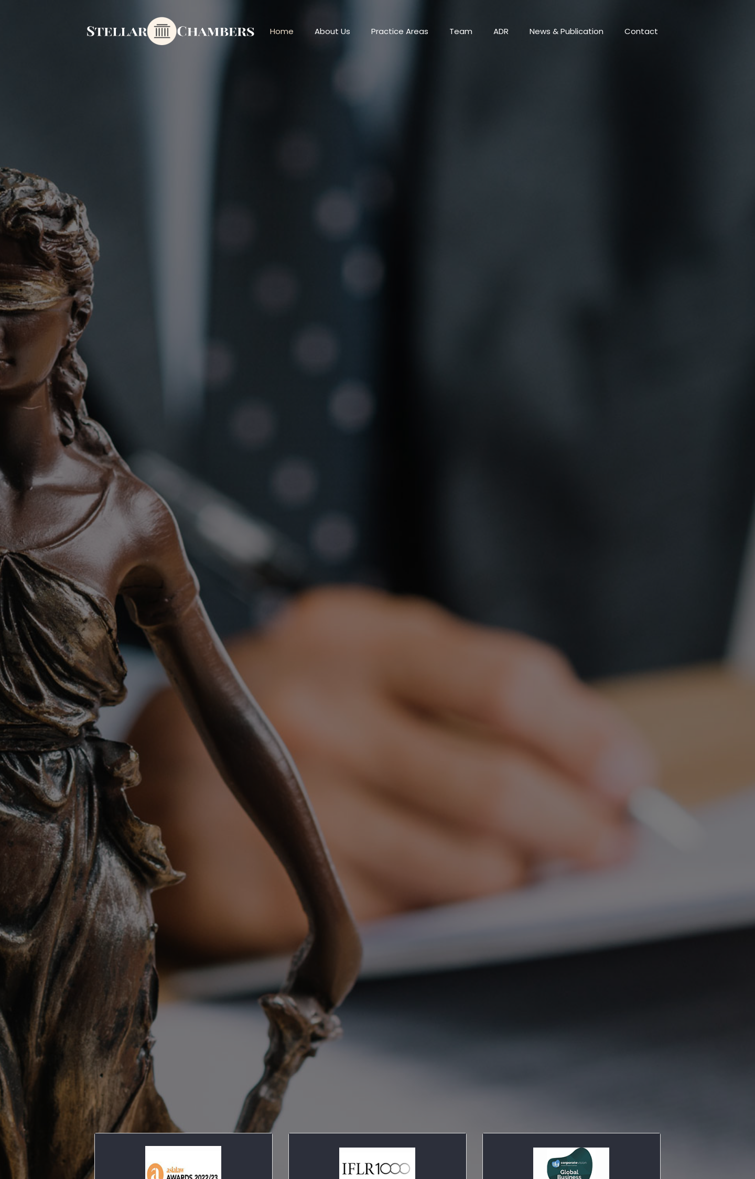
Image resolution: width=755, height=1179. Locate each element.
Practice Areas (399, 31)
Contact (641, 31)
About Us (332, 31)
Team (460, 31)
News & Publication (566, 31)
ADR (501, 31)
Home (282, 31)
